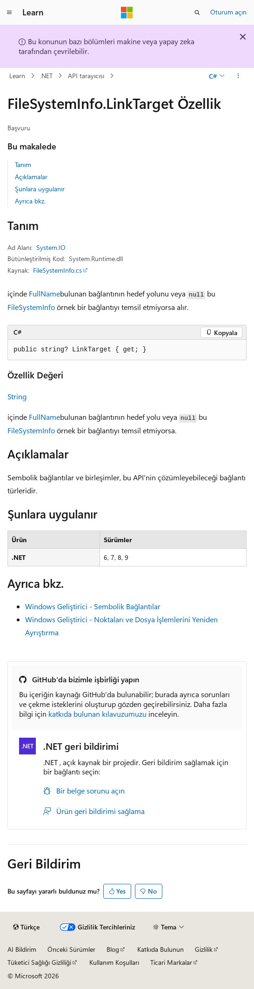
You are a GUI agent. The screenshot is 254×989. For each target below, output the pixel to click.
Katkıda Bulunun (160, 949)
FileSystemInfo (31, 307)
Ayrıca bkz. (30, 200)
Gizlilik (204, 949)
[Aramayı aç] (197, 12)
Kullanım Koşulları (114, 962)
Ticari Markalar (171, 962)
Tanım (23, 164)
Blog (113, 949)
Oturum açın (228, 11)
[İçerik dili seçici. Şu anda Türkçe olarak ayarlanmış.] (26, 927)
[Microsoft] (127, 13)
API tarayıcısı (86, 75)
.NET (46, 75)
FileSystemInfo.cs (57, 270)
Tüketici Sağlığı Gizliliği (39, 962)
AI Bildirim (21, 949)
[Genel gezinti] (9, 12)
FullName (44, 293)
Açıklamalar (31, 176)
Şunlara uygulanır (40, 188)
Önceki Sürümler (71, 949)
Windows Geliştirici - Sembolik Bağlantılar (92, 606)
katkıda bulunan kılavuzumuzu (97, 714)
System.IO (51, 247)
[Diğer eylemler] (238, 75)
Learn (17, 75)
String (17, 396)
